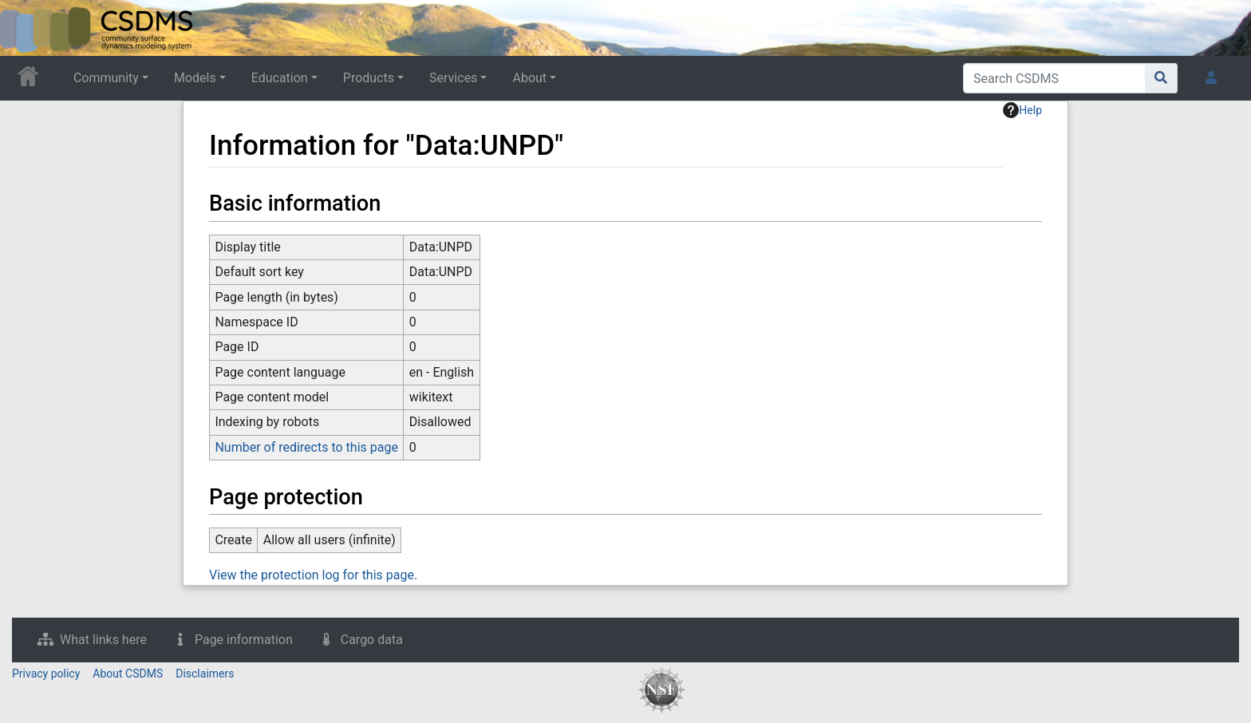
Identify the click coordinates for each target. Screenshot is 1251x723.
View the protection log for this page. (313, 575)
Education (279, 77)
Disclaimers (205, 673)
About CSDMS (128, 673)
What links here (103, 639)
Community (106, 77)
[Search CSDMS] (1054, 78)
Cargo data (372, 639)
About (529, 77)
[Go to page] (1161, 78)
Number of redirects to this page (306, 447)
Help (1022, 110)
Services (453, 77)
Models (195, 77)
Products (368, 77)
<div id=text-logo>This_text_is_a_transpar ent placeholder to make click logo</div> (25, 28)
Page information (244, 639)
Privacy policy (46, 673)
